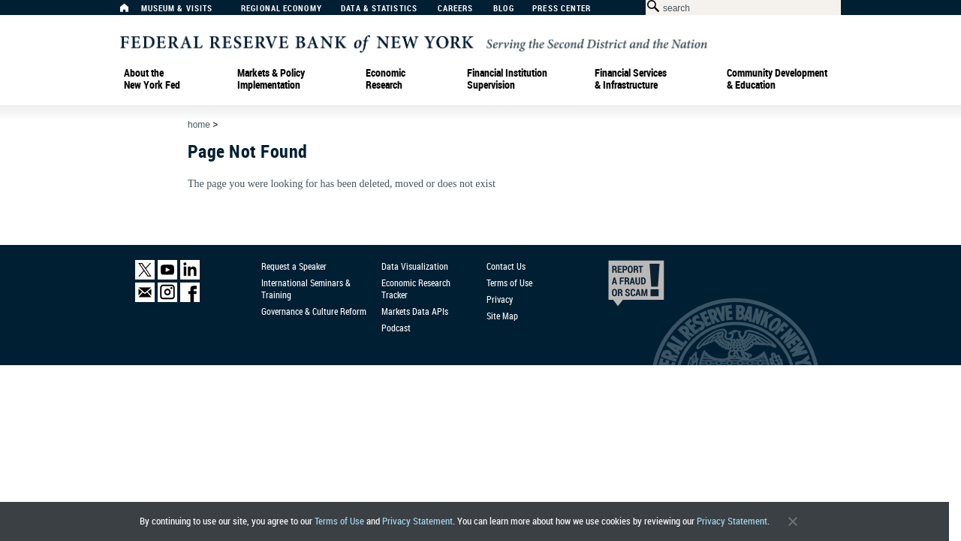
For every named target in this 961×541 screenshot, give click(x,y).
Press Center (561, 9)
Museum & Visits (177, 9)
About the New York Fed (152, 79)
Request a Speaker (294, 266)
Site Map (502, 316)
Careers (456, 9)
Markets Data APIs (414, 311)
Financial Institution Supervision (507, 79)
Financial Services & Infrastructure (631, 79)
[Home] (132, 12)
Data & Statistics (379, 9)
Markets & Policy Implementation (271, 79)
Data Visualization (414, 266)
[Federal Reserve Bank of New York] (413, 42)
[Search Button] (650, 6)
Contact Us (506, 266)
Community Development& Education (777, 79)
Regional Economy (281, 9)
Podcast (396, 328)
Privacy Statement (417, 521)
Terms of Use (339, 521)
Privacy (500, 299)
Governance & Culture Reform (313, 311)
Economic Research (385, 79)
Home (199, 124)
